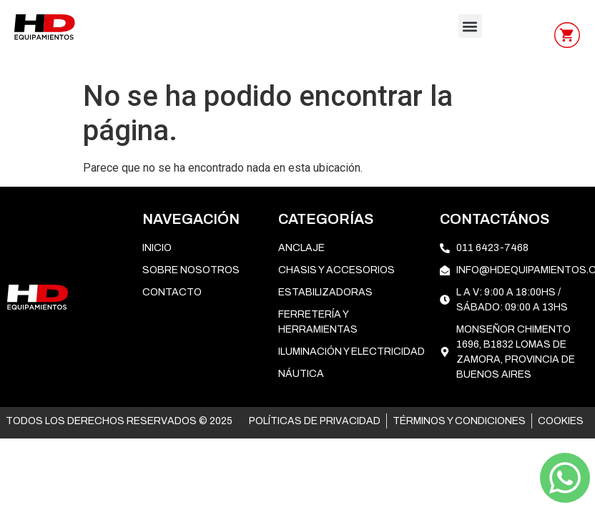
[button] (470, 26)
